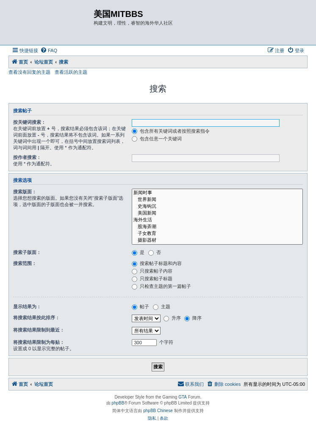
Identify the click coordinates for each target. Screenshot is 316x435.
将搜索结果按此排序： (36, 317)
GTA (182, 397)
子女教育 (217, 233)
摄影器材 (217, 240)
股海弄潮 (217, 226)
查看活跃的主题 (71, 72)
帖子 (140, 306)
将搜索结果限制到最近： (38, 329)
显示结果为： (27, 306)
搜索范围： (24, 263)
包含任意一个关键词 (157, 138)
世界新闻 (217, 199)
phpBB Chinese (158, 410)
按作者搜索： (27, 157)
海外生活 (217, 220)
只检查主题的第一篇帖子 (161, 286)
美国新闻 (217, 213)
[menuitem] (48, 50)
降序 (193, 318)
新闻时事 (217, 193)
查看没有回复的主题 (29, 72)
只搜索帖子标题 (152, 278)
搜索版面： (24, 191)
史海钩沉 (217, 206)
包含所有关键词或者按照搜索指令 (171, 131)
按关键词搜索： (29, 122)
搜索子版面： (27, 252)
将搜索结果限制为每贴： (38, 342)
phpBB (117, 403)
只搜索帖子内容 (152, 270)
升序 (172, 318)
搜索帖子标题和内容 (157, 263)
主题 (161, 306)
